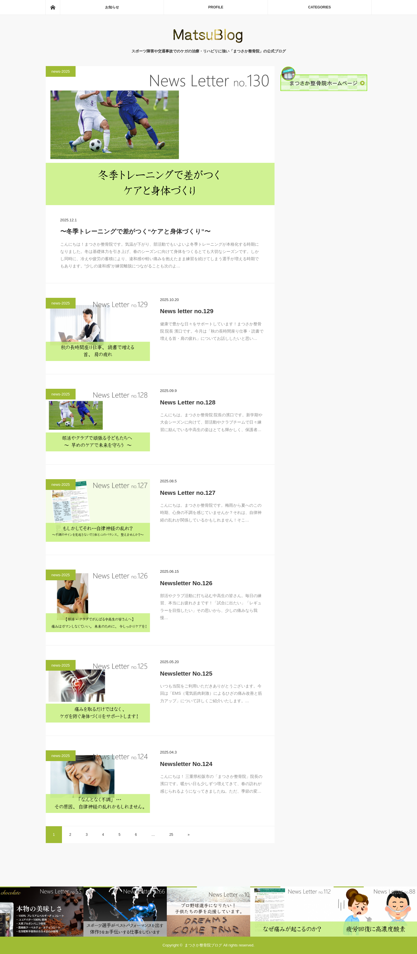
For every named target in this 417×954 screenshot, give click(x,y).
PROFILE (215, 7)
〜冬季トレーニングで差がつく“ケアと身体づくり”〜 (135, 231)
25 (171, 835)
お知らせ (112, 7)
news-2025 (61, 71)
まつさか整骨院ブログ (203, 945)
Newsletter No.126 (186, 583)
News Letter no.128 (187, 402)
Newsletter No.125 (186, 673)
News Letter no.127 (187, 492)
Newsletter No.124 (186, 763)
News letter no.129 (186, 311)
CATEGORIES (319, 7)
